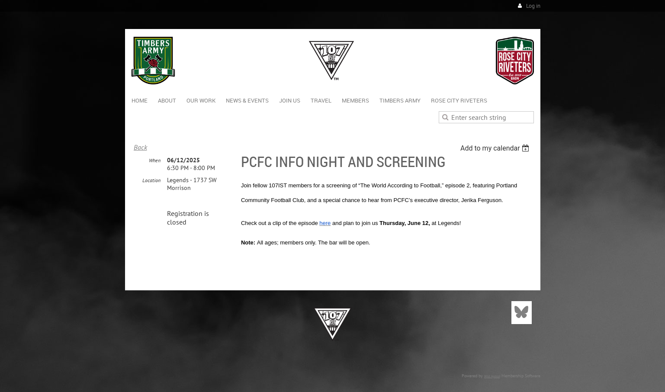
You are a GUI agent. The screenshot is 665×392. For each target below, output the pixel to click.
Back (140, 147)
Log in (533, 6)
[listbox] (496, 148)
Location (151, 180)
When (155, 160)
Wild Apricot (492, 376)
